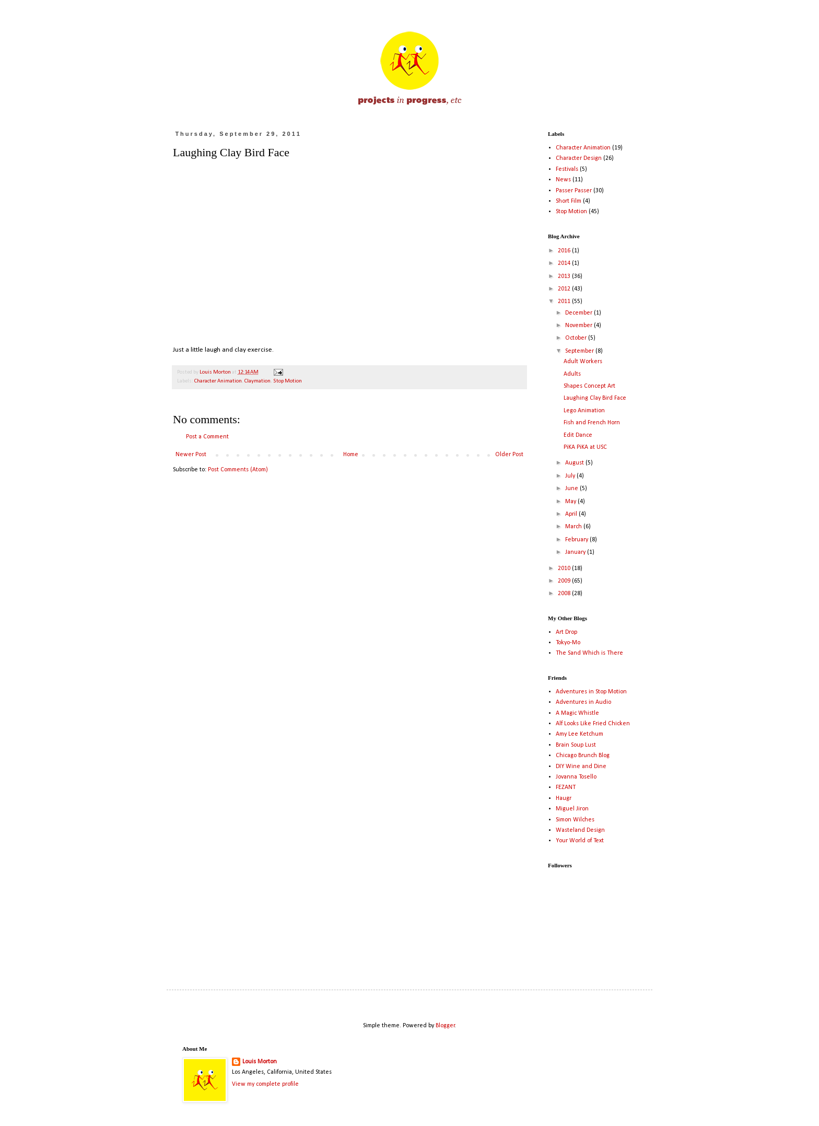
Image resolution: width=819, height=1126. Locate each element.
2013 (565, 276)
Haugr (563, 798)
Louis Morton (259, 1062)
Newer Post (191, 454)
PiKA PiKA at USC (585, 447)
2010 (565, 568)
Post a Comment (207, 437)
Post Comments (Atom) (238, 470)
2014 (565, 263)
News (563, 180)
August (575, 463)
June (572, 488)
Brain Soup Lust (576, 745)
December (579, 313)
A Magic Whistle (577, 713)
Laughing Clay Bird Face (595, 398)
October (576, 338)
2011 (565, 301)
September (580, 351)
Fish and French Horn (592, 423)
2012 (565, 289)
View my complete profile (265, 1084)
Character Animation (218, 381)
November (579, 325)
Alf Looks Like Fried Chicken (593, 724)
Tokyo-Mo (568, 643)
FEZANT (566, 787)
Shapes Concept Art (589, 386)
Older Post (509, 454)
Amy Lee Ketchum (579, 734)
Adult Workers (583, 361)
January (576, 552)
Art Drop (566, 632)
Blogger (445, 1026)
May (571, 501)
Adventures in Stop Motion (591, 692)
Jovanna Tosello (576, 777)
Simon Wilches (575, 820)
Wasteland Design (580, 830)
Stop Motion (287, 381)
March (574, 527)
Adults (572, 374)
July (571, 476)
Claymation (257, 381)
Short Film (568, 201)
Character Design (579, 158)
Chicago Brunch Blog (583, 755)
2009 (565, 581)
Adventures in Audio (583, 702)
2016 (565, 251)
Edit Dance (578, 435)
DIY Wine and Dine (581, 766)
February (577, 540)
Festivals (567, 169)
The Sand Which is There (589, 653)
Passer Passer (574, 191)
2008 (565, 593)
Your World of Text (580, 841)
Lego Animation (584, 411)
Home (350, 454)
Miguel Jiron (572, 809)
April (572, 514)
